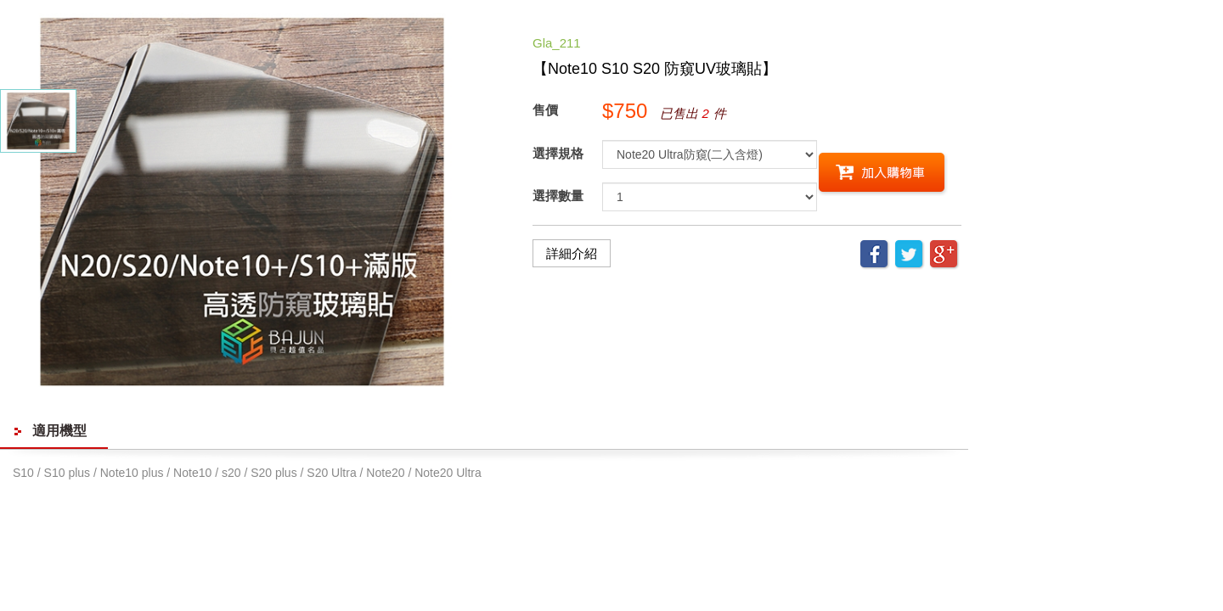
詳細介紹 (571, 253)
